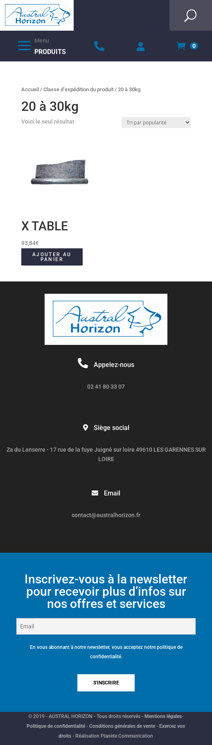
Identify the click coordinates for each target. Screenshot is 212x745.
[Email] (106, 626)
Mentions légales (163, 716)
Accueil (30, 89)
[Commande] (156, 122)
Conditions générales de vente (122, 726)
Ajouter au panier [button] (52, 257)
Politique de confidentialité (56, 726)
